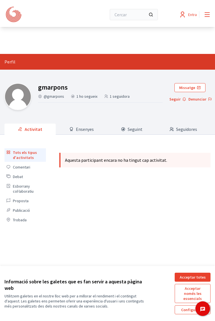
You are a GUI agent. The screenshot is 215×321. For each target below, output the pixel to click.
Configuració (192, 309)
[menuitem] (25, 155)
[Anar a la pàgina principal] (41, 15)
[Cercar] (134, 14)
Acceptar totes (193, 277)
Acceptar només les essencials (192, 293)
